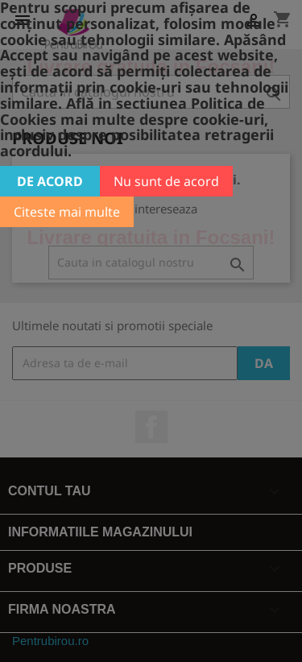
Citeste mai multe (67, 212)
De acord (50, 181)
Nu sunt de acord (166, 181)
